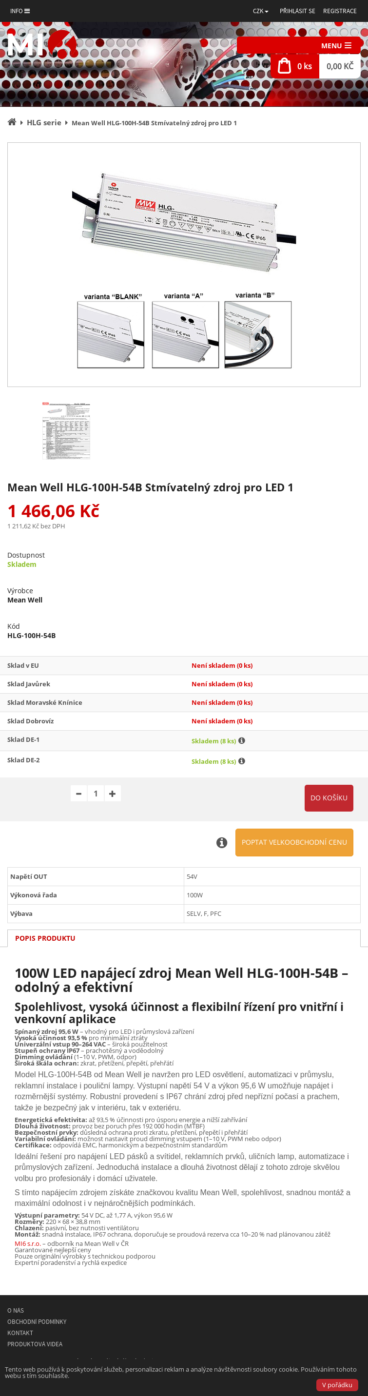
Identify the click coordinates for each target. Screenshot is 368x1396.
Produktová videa (34, 1344)
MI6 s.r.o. (28, 1243)
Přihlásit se (297, 11)
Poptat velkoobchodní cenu (294, 842)
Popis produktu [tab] (45, 938)
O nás (15, 1310)
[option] (184, 265)
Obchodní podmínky (36, 1322)
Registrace (340, 11)
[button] (261, 11)
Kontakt (20, 1333)
